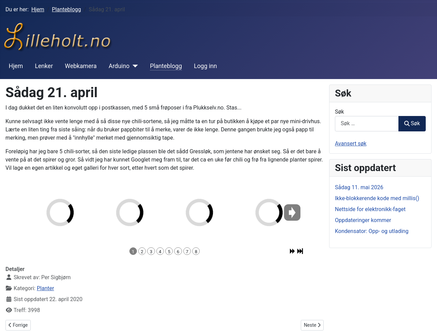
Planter (45, 288)
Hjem (16, 66)
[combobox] (367, 123)
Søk (339, 111)
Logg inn (205, 66)
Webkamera (81, 66)
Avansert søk (350, 143)
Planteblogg (166, 66)
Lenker (44, 66)
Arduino (119, 66)
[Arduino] (133, 66)
